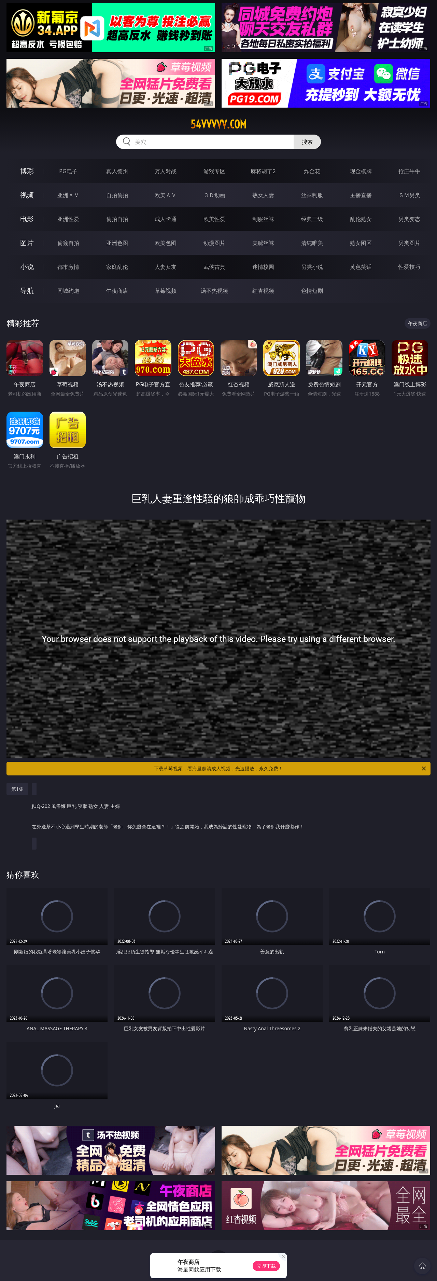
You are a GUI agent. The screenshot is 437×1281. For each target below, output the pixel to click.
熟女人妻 (263, 195)
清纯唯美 (312, 243)
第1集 (17, 789)
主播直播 (361, 195)
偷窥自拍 (68, 243)
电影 (27, 218)
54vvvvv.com (218, 124)
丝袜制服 (312, 195)
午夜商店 (117, 290)
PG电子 (68, 171)
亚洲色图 (117, 243)
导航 (27, 290)
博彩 (27, 171)
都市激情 (68, 267)
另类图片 (409, 243)
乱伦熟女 (361, 219)
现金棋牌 (361, 171)
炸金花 (312, 171)
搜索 (307, 142)
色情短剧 (312, 290)
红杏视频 (263, 290)
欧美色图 (166, 243)
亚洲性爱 (68, 219)
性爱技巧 (409, 267)
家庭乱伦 (117, 267)
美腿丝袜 (263, 243)
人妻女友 (166, 267)
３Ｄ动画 (214, 195)
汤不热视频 (214, 290)
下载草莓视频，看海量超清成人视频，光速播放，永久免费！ (290, 769)
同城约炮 (68, 290)
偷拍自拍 (117, 219)
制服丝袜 (263, 219)
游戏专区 (214, 171)
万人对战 (166, 171)
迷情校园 (263, 267)
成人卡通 (166, 219)
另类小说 (312, 267)
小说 (27, 266)
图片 (27, 242)
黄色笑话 (361, 267)
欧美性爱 (214, 219)
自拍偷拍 (117, 195)
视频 (27, 194)
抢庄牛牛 (409, 171)
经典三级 (312, 219)
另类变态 (409, 219)
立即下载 (266, 1266)
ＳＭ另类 (409, 195)
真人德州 (117, 171)
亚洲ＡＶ (68, 195)
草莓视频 (166, 290)
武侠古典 (214, 267)
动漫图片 (214, 243)
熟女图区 (361, 243)
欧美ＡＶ (166, 195)
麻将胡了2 (263, 171)
